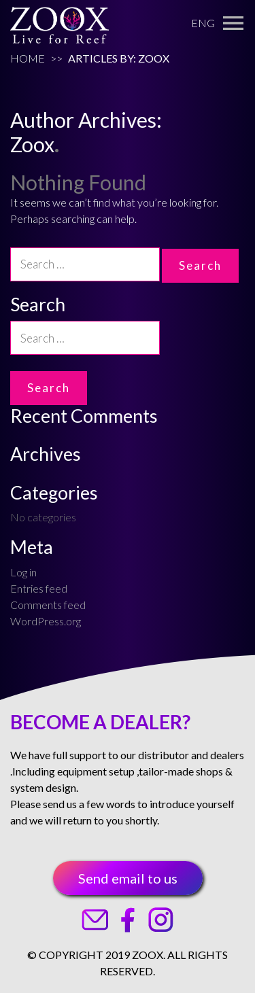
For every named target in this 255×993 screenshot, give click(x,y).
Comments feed (48, 604)
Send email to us (127, 878)
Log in (23, 571)
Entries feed (38, 588)
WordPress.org (45, 620)
